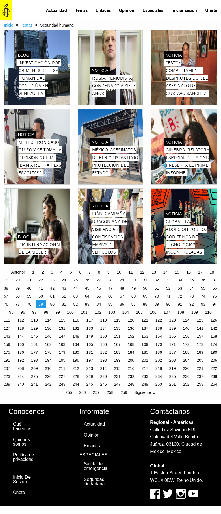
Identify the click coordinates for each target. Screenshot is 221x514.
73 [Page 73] (191, 296)
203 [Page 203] (172, 360)
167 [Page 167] (117, 344)
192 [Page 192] (21, 360)
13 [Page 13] (153, 272)
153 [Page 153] (145, 336)
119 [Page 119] (117, 320)
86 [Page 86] (122, 304)
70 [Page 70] (157, 296)
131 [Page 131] (62, 328)
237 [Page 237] (200, 376)
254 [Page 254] (214, 384)
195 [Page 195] (62, 360)
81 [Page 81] (64, 304)
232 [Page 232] (131, 376)
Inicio (8, 25)
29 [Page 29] (122, 280)
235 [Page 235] (172, 376)
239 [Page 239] (7, 384)
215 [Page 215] (117, 368)
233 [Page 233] (145, 376)
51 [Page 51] (157, 288)
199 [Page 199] (117, 360)
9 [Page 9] (108, 272)
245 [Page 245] (89, 384)
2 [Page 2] (43, 272)
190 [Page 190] (214, 352)
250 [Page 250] (158, 384)
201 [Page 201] (145, 360)
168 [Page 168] (131, 344)
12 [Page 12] (142, 272)
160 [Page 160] (21, 344)
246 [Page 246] (103, 384)
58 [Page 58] (17, 296)
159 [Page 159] (7, 344)
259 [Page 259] (124, 392)
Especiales (152, 10)
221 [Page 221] (200, 368)
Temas (81, 10)
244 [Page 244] (76, 384)
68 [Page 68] (133, 296)
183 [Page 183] (117, 352)
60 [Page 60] (41, 296)
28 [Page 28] (110, 280)
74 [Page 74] (203, 296)
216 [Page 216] (131, 368)
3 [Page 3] (52, 272)
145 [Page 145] (34, 336)
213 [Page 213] (89, 368)
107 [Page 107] (167, 312)
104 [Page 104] (125, 312)
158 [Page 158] (214, 336)
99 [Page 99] (57, 312)
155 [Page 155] (172, 336)
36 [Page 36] (203, 280)
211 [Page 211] (62, 368)
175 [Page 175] (7, 352)
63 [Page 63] (75, 296)
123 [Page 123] (172, 320)
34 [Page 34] (180, 280)
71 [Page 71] (168, 296)
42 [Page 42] (52, 288)
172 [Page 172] (186, 344)
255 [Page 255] (68, 392)
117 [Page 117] (89, 320)
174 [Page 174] (214, 344)
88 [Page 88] (145, 304)
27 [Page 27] (99, 280)
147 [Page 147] (62, 336)
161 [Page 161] (34, 344)
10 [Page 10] (119, 272)
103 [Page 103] (112, 312)
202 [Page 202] (158, 360)
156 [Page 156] (186, 336)
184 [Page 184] (131, 352)
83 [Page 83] (87, 304)
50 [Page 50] (145, 288)
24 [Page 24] (64, 280)
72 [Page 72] (180, 296)
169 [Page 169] (145, 344)
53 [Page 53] (180, 288)
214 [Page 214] (103, 368)
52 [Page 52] (168, 288)
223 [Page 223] (7, 376)
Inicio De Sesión (22, 479)
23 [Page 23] (52, 280)
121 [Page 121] (145, 320)
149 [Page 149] (89, 336)
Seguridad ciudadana (94, 481)
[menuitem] (56, 10)
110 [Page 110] (208, 312)
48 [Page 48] (122, 288)
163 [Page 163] (62, 344)
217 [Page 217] (145, 368)
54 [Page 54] (191, 288)
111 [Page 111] (7, 320)
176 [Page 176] (21, 352)
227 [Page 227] (62, 376)
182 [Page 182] (103, 352)
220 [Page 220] (186, 368)
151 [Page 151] (117, 336)
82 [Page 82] (75, 304)
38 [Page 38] (6, 288)
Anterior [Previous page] (18, 272)
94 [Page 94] (215, 304)
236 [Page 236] (186, 376)
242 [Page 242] (48, 384)
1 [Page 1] (33, 272)
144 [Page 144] (21, 336)
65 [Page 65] (99, 296)
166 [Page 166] (103, 344)
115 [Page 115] (62, 320)
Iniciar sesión (184, 10)
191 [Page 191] (7, 360)
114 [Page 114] (48, 320)
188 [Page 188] (186, 352)
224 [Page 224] (21, 376)
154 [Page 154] (158, 336)
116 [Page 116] (76, 320)
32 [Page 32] (157, 280)
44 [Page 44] (75, 288)
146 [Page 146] (48, 336)
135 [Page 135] (117, 328)
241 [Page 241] (34, 384)
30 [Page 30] (133, 280)
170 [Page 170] (158, 344)
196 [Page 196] (76, 360)
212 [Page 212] (76, 368)
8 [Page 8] (99, 272)
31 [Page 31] (145, 280)
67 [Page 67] (122, 296)
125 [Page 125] (200, 320)
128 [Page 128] (21, 328)
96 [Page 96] (23, 312)
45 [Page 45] (87, 288)
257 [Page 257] (96, 392)
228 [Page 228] (76, 376)
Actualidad (56, 10)
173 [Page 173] (200, 344)
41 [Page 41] (41, 288)
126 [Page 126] (214, 320)
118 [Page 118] (103, 320)
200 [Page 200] (131, 360)
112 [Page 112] (21, 320)
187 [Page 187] (172, 352)
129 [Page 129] (34, 328)
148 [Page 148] (76, 336)
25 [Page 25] (75, 280)
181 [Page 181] (89, 352)
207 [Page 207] (7, 368)
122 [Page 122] (158, 320)
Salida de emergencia (96, 466)
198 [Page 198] (103, 360)
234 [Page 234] (158, 376)
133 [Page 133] (89, 328)
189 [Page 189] (200, 352)
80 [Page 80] (52, 304)
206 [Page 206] (214, 360)
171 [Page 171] (172, 344)
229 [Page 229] (89, 376)
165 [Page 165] (89, 344)
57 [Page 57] (6, 296)
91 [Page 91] (180, 304)
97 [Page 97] (34, 312)
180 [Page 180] (76, 352)
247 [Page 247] (117, 384)
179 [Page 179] (62, 352)
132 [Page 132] (76, 328)
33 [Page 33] (168, 280)
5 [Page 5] (71, 272)
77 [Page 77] (17, 304)
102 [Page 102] (98, 312)
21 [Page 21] (29, 280)
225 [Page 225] (34, 376)
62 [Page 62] (64, 296)
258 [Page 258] (110, 392)
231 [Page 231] (117, 376)
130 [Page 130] (48, 328)
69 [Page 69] (145, 296)
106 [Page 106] (153, 312)
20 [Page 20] (17, 280)
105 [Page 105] (139, 312)
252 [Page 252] (186, 384)
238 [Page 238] (214, 376)
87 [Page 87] (133, 304)
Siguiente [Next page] (142, 392)
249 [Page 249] (145, 384)
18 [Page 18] (212, 272)
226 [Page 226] (48, 376)
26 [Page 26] (87, 280)
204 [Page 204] (186, 360)
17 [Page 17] (200, 272)
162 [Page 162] (48, 344)
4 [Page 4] (61, 272)
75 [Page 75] (215, 296)
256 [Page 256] (82, 392)
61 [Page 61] (52, 296)
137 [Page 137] (145, 328)
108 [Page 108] (180, 312)
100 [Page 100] (70, 312)
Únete (211, 10)
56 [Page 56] (215, 288)
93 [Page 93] (203, 304)
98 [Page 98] (46, 312)
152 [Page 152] (131, 336)
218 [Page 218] (158, 368)
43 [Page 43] (64, 288)
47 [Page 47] (110, 288)
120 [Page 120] (131, 320)
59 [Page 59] (29, 296)
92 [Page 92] (191, 304)
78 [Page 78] (29, 304)
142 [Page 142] (214, 328)
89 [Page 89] (157, 304)
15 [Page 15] (177, 272)
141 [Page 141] (200, 328)
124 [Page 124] (186, 320)
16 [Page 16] (189, 272)
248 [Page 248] (131, 384)
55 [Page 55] (203, 288)
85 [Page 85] (110, 304)
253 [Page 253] (200, 384)
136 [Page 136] (131, 328)
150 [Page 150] (103, 336)
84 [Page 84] (99, 304)
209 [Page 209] (34, 368)
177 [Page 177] (34, 352)
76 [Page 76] (6, 304)
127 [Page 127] (7, 328)
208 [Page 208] (21, 368)
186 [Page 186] (158, 352)
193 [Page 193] (34, 360)
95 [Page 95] (11, 312)
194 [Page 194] (48, 360)
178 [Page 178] (48, 352)
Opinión (126, 10)
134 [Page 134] (103, 328)
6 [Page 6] (80, 272)
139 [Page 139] (172, 328)
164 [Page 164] (76, 344)
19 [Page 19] (6, 280)
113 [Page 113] (34, 320)
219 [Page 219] (172, 368)
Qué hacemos (22, 426)
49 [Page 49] (133, 288)
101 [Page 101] (84, 312)
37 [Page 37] (215, 280)
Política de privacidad (23, 457)
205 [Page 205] (200, 360)
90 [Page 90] (168, 304)
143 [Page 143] (7, 336)
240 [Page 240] (21, 384)
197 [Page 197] (89, 360)
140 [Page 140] (186, 328)
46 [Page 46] (99, 288)
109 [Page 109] (194, 312)
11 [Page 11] (130, 272)
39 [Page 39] (17, 288)
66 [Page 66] (110, 296)
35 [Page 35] (191, 280)
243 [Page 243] (62, 384)
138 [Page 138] (158, 328)
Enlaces (103, 10)
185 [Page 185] (145, 352)
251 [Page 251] (172, 384)
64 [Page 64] (87, 296)
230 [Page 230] (103, 376)
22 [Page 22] (41, 280)
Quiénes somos (21, 441)
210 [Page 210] (48, 368)
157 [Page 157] (200, 336)
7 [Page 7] (90, 272)
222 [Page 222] (214, 368)
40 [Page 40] (29, 288)
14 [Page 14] (165, 272)
